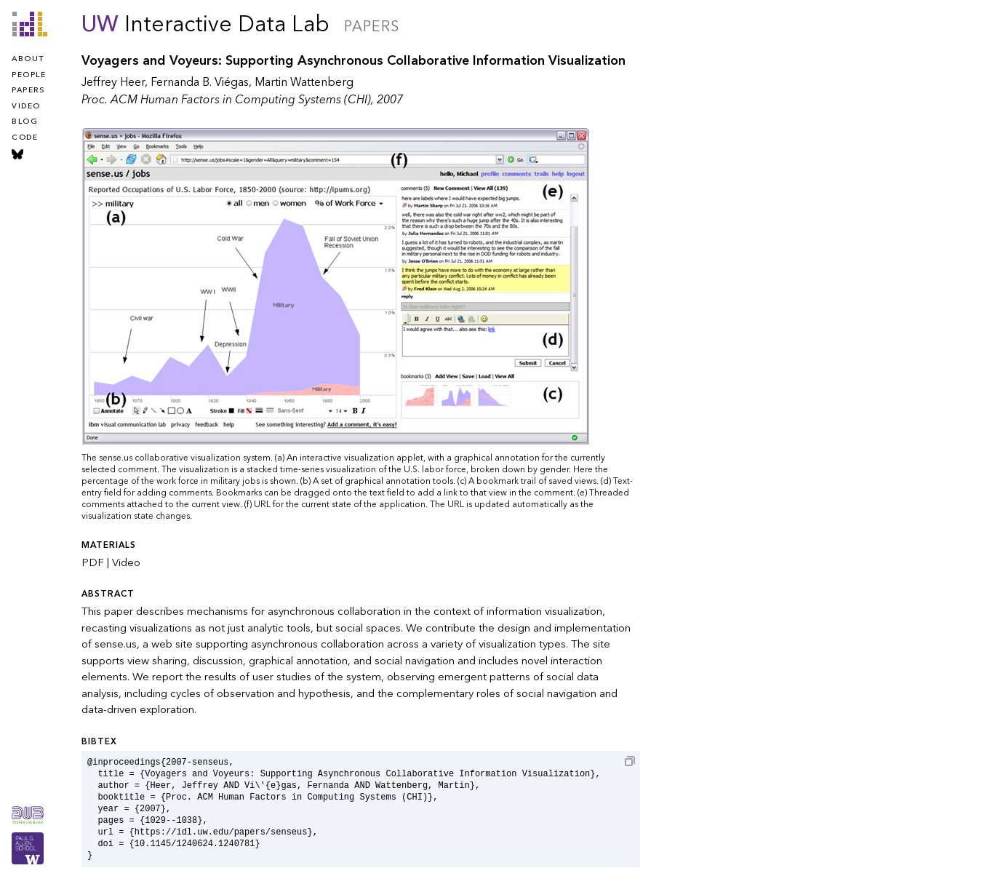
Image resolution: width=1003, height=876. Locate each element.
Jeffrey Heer (113, 82)
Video (126, 562)
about (28, 59)
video (26, 106)
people (29, 75)
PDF (92, 562)
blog (25, 121)
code (25, 137)
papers (28, 90)
